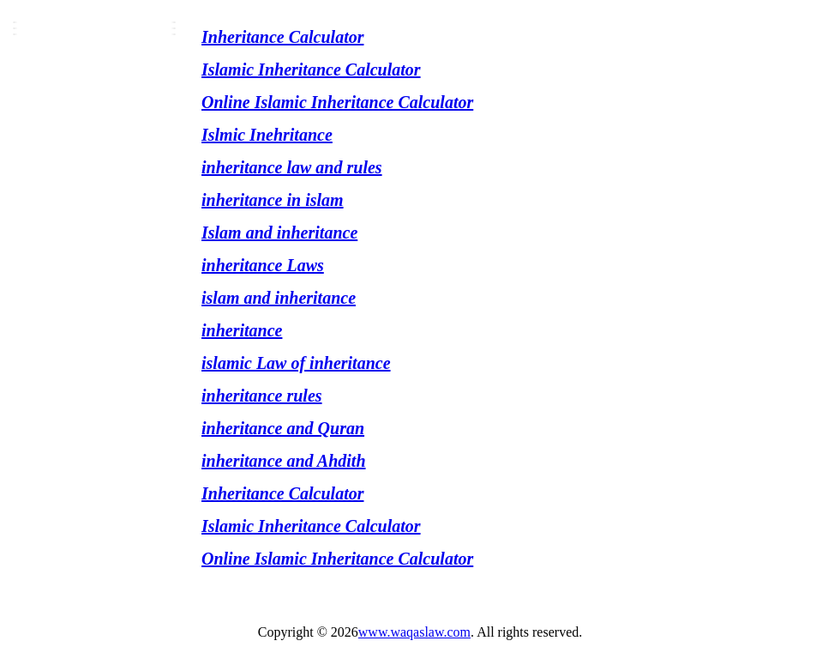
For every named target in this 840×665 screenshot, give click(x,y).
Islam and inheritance (279, 232)
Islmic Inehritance (267, 134)
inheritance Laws (262, 265)
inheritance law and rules (291, 167)
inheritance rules (261, 395)
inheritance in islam (272, 199)
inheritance (241, 330)
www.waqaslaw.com (414, 632)
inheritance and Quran (282, 428)
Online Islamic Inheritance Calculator (337, 102)
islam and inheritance (278, 297)
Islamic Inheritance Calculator (311, 69)
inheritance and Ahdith (283, 460)
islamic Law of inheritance (296, 363)
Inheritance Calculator (282, 36)
